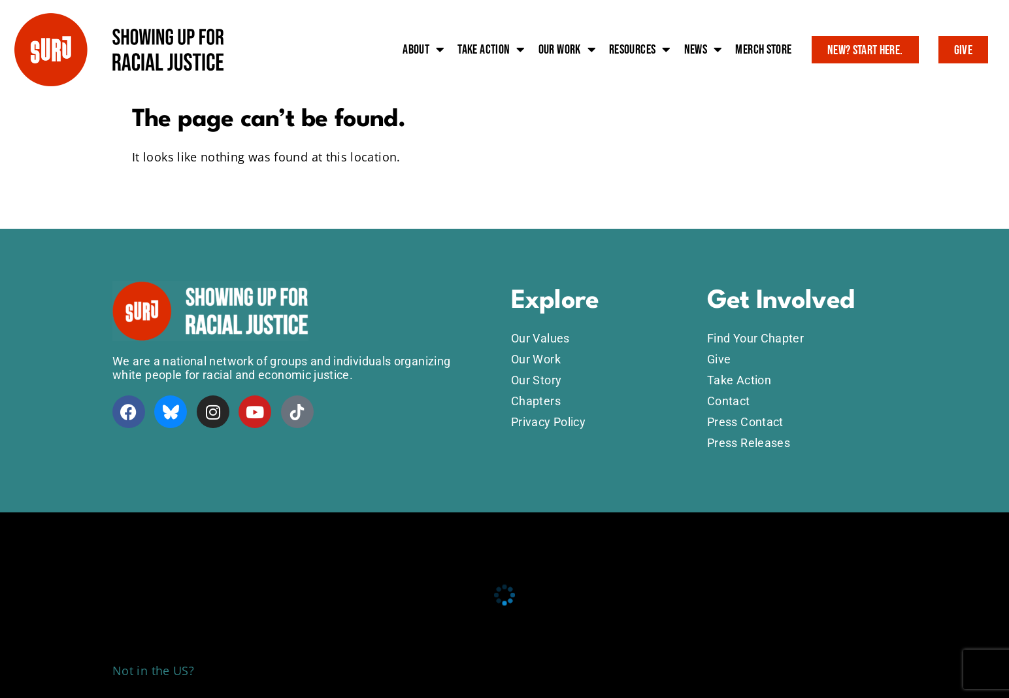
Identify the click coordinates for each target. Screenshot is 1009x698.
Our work (567, 49)
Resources (640, 49)
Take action (491, 49)
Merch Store (763, 49)
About (423, 49)
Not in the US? (153, 670)
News (703, 49)
